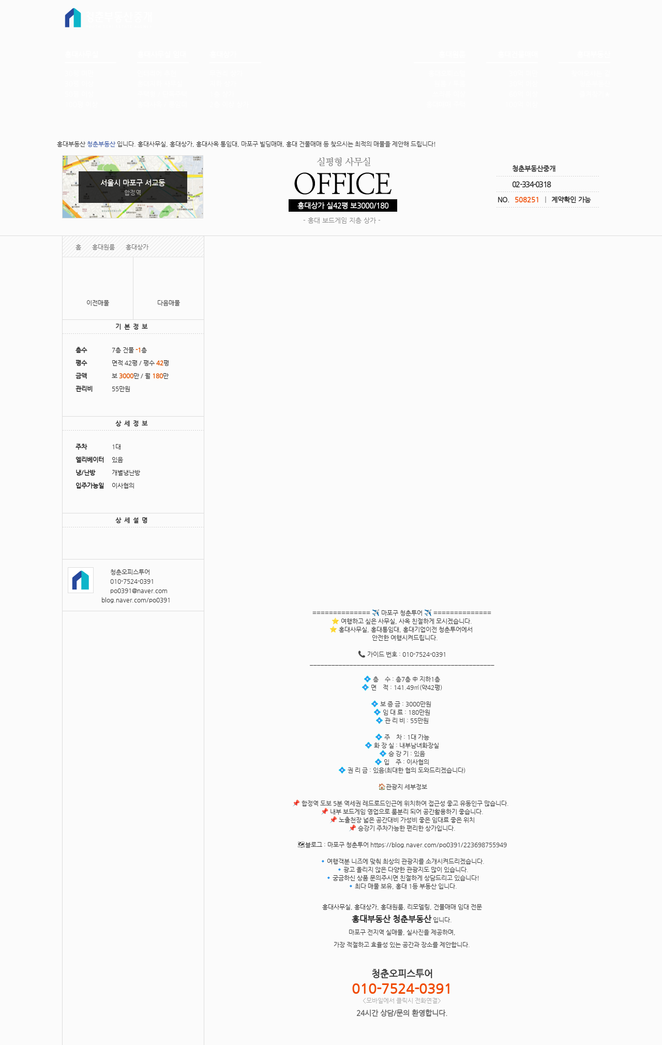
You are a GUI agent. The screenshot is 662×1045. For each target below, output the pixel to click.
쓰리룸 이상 (448, 94)
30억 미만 (523, 73)
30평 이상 (79, 83)
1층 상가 (221, 94)
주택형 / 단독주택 (162, 94)
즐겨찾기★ (594, 94)
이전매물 (97, 302)
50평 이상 (79, 94)
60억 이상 (523, 94)
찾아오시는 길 (590, 73)
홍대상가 (137, 247)
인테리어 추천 (156, 73)
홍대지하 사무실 (160, 83)
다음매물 (168, 302)
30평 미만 (79, 73)
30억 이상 (523, 83)
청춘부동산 (594, 83)
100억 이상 (521, 104)
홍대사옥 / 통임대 (162, 104)
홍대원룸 (103, 247)
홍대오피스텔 (446, 73)
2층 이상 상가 (229, 104)
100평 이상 (81, 104)
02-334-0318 (531, 184)
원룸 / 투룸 (449, 83)
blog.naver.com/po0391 (136, 600)
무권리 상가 (226, 73)
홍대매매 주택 (445, 104)
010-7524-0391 (132, 581)
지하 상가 (222, 83)
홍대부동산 (344, 79)
